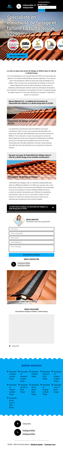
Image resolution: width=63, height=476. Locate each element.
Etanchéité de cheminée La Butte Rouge (24, 376)
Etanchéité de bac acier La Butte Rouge (13, 402)
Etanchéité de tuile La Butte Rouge (24, 388)
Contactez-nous (49, 444)
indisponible (28, 5)
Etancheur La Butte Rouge (35, 374)
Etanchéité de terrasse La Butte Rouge (46, 389)
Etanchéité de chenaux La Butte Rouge (13, 389)
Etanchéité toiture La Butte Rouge (46, 375)
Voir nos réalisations (17, 56)
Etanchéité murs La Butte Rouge (57, 388)
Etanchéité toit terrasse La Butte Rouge (57, 376)
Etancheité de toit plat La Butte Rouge (35, 389)
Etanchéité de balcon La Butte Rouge (13, 375)
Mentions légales (37, 444)
